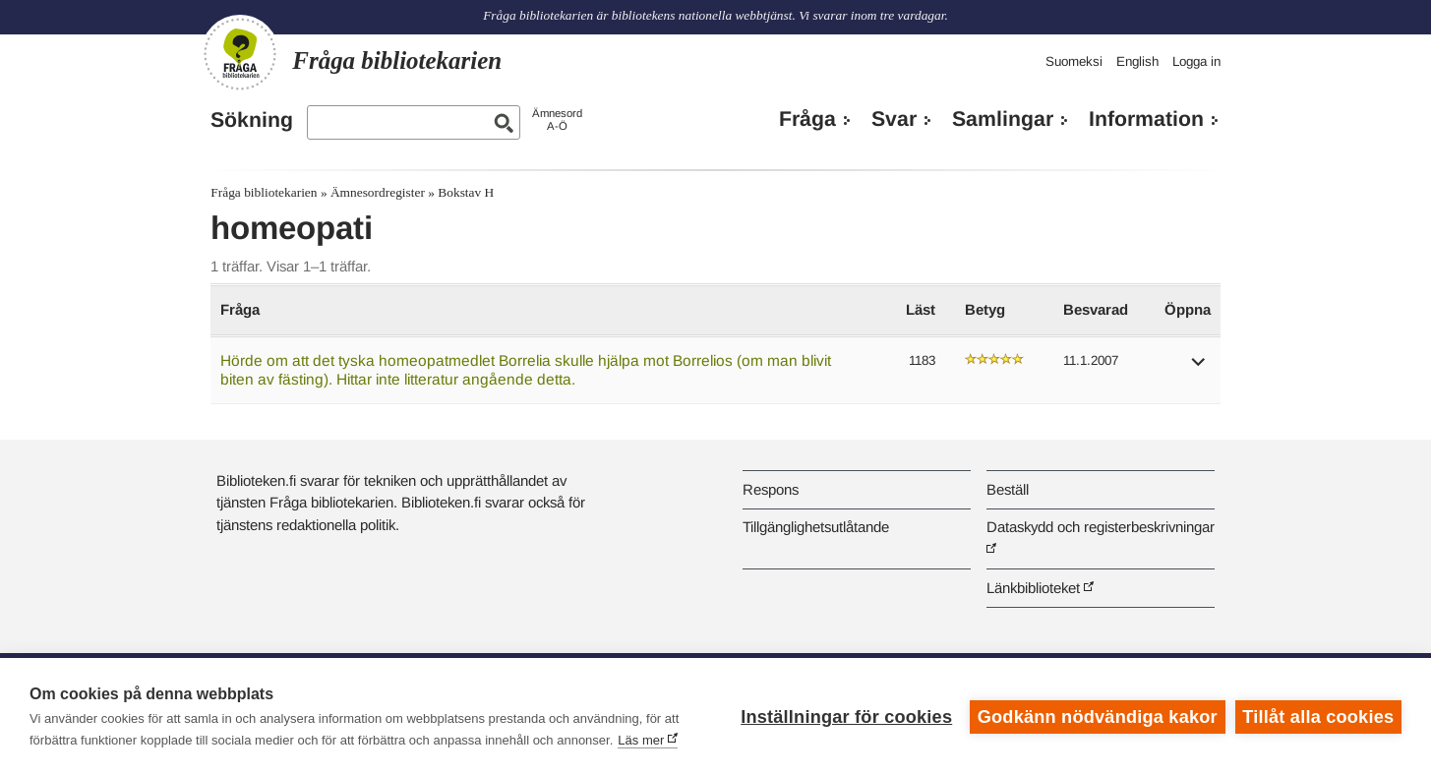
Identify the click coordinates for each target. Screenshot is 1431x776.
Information (1146, 119)
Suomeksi (1074, 61)
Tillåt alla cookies (1318, 717)
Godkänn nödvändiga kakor (1098, 717)
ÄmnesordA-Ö (557, 119)
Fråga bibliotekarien (263, 192)
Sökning (251, 120)
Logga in (1196, 61)
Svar (894, 119)
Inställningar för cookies (846, 717)
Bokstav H (466, 192)
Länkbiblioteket (1033, 587)
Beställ (1007, 489)
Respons (771, 489)
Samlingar (1002, 119)
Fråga (807, 119)
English (1137, 61)
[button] (1199, 368)
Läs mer (641, 740)
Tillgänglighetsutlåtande (816, 526)
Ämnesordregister (377, 192)
